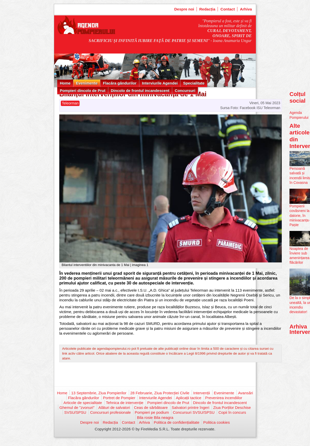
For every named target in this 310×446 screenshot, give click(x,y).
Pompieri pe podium (152, 412)
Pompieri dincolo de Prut (82, 90)
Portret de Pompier (119, 398)
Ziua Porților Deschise (232, 407)
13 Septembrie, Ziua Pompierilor (98, 393)
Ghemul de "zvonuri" (77, 407)
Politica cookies (216, 422)
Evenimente (87, 83)
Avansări (245, 393)
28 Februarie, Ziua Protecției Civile (159, 393)
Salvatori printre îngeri (190, 407)
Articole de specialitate (82, 402)
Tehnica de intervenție (124, 402)
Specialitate (193, 83)
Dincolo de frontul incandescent (140, 90)
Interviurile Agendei (160, 83)
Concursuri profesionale (110, 412)
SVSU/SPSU (75, 412)
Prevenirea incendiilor (223, 398)
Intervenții (201, 393)
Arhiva (246, 9)
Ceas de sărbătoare (151, 407)
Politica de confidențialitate (176, 422)
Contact (227, 9)
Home (65, 83)
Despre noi (184, 9)
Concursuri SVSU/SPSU (194, 412)
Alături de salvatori (114, 407)
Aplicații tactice (188, 398)
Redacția (207, 9)
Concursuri (185, 90)
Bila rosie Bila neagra (155, 417)
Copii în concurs (232, 412)
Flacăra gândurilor (120, 83)
